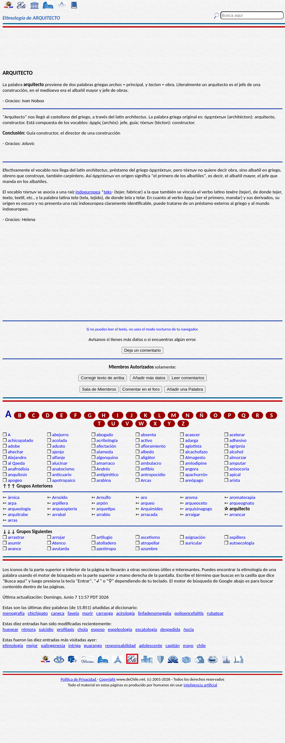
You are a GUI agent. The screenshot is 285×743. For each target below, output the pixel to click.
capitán (172, 645)
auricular (193, 543)
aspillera (237, 537)
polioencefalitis (189, 613)
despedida (170, 629)
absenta (148, 435)
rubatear (215, 613)
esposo (98, 629)
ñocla (189, 629)
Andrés (103, 469)
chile (201, 645)
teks (108, 192)
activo (146, 440)
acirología (125, 613)
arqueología (19, 509)
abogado (104, 435)
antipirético (107, 474)
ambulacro (151, 463)
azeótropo (106, 548)
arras (12, 520)
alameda (104, 452)
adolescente (150, 645)
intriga (74, 645)
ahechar (15, 452)
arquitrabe (18, 514)
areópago (194, 480)
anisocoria (239, 469)
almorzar (237, 457)
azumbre (149, 548)
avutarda (60, 548)
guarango (93, 645)
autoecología (241, 543)
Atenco (59, 543)
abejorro (60, 435)
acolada (59, 440)
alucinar (60, 463)
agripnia (237, 446)
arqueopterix (64, 509)
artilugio (104, 537)
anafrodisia (18, 469)
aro (144, 497)
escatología (146, 629)
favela (73, 613)
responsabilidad (120, 645)
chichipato (38, 613)
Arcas (146, 480)
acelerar (237, 435)
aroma (191, 497)
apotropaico (63, 480)
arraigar (192, 514)
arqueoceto (196, 503)
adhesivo (237, 440)
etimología (13, 645)
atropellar (150, 543)
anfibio (147, 469)
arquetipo (105, 509)
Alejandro (17, 457)
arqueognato (241, 503)
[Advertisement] (142, 48)
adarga (191, 440)
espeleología (120, 629)
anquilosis (17, 474)
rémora (29, 629)
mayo (188, 645)
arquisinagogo (198, 509)
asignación (195, 537)
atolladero (106, 543)
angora (191, 469)
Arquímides (152, 509)
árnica (13, 497)
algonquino (107, 457)
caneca (57, 613)
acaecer (192, 435)
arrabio (103, 514)
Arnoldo (60, 497)
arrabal (59, 514)
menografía (13, 613)
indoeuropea (87, 192)
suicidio (46, 629)
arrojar (58, 537)
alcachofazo (196, 452)
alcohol (236, 452)
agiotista (193, 446)
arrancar (237, 514)
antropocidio (153, 474)
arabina (103, 480)
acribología (107, 440)
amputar (237, 463)
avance (14, 548)
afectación (106, 446)
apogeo (15, 480)
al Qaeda (16, 463)
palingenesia (53, 645)
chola (82, 629)
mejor (32, 645)
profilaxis (65, 629)
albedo (147, 452)
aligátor (148, 457)
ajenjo (58, 452)
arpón (102, 503)
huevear (10, 629)
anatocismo (63, 469)
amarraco (105, 463)
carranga (104, 613)
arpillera (60, 503)
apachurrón (196, 474)
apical (234, 474)
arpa (12, 503)
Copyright (107, 679)
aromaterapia (242, 497)
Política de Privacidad (79, 679)
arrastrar (16, 537)
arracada (149, 514)
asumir (14, 543)
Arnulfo (103, 497)
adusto (58, 446)
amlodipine (196, 463)
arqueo (147, 503)
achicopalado (20, 440)
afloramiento (153, 446)
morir (87, 613)
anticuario (61, 474)
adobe (14, 446)
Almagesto (195, 457)
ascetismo (150, 537)
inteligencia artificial (200, 685)
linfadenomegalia (154, 613)
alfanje (58, 457)
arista (234, 480)
